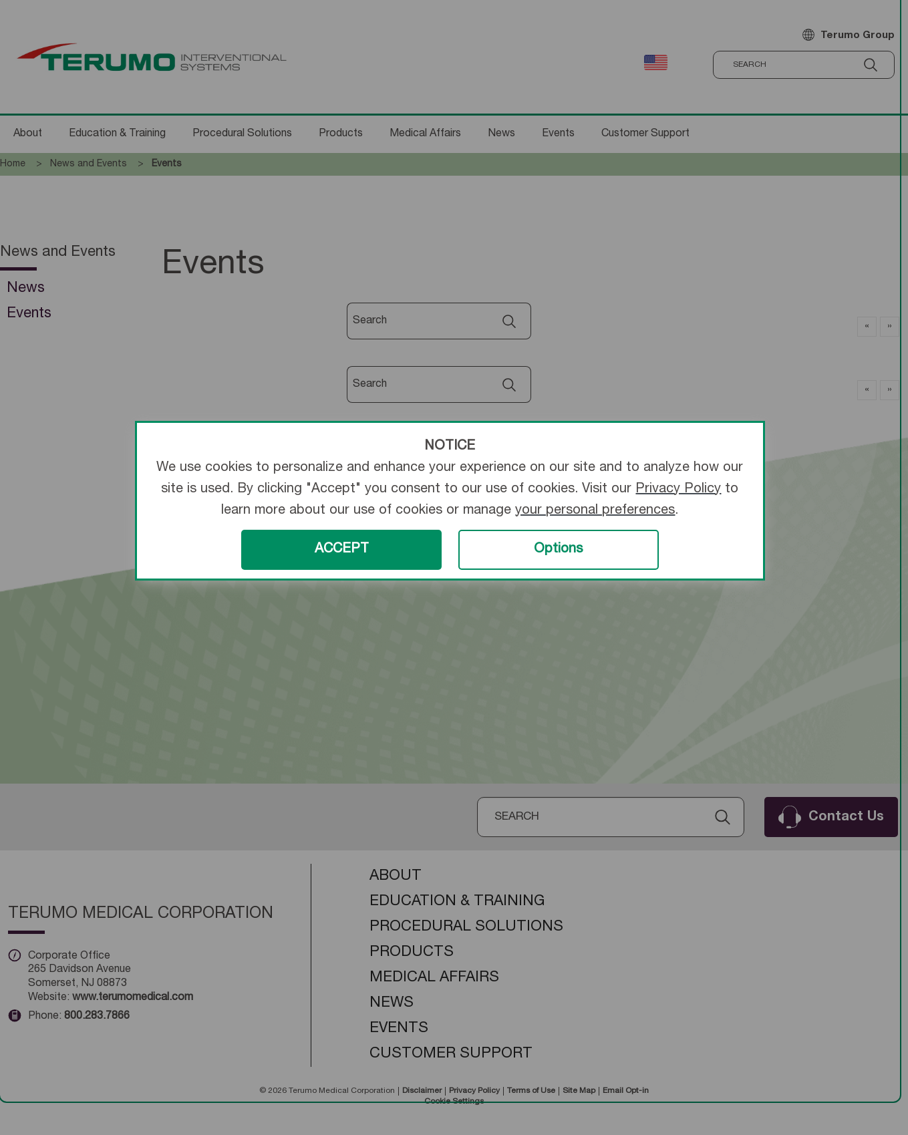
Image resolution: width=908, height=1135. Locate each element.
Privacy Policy (678, 489)
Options (558, 549)
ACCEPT (342, 549)
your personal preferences (595, 511)
